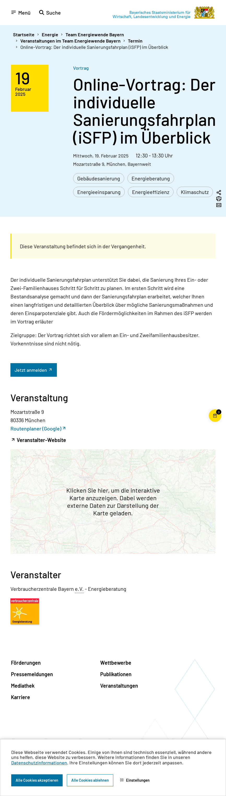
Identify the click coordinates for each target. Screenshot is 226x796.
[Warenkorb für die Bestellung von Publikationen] (215, 422)
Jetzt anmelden (31, 370)
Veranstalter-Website (41, 440)
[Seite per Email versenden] (218, 205)
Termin (135, 41)
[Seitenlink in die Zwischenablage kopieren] (218, 193)
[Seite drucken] (218, 199)
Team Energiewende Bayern (95, 34)
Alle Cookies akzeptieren (37, 780)
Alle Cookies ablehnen (90, 780)
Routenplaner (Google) (35, 428)
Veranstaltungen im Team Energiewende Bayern (70, 41)
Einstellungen (135, 780)
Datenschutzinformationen (39, 762)
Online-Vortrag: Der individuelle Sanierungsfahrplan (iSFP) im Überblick (94, 47)
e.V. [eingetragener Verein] (79, 589)
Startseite (23, 34)
